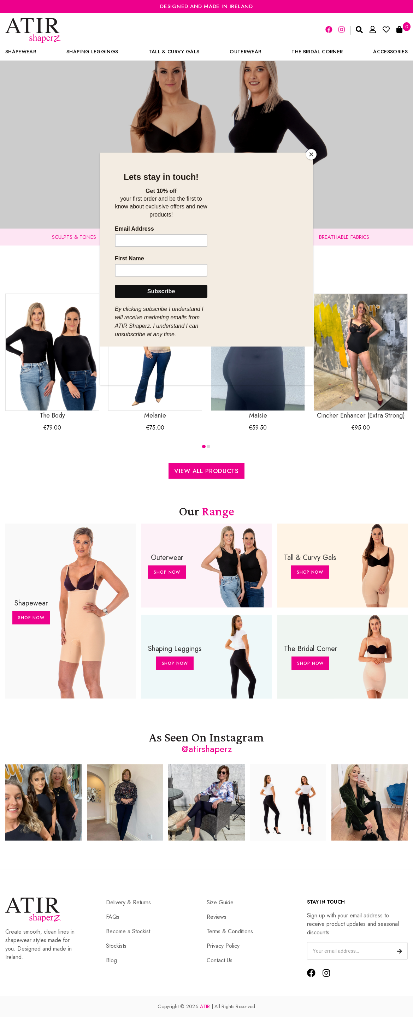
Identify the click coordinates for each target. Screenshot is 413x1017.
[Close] (311, 154)
